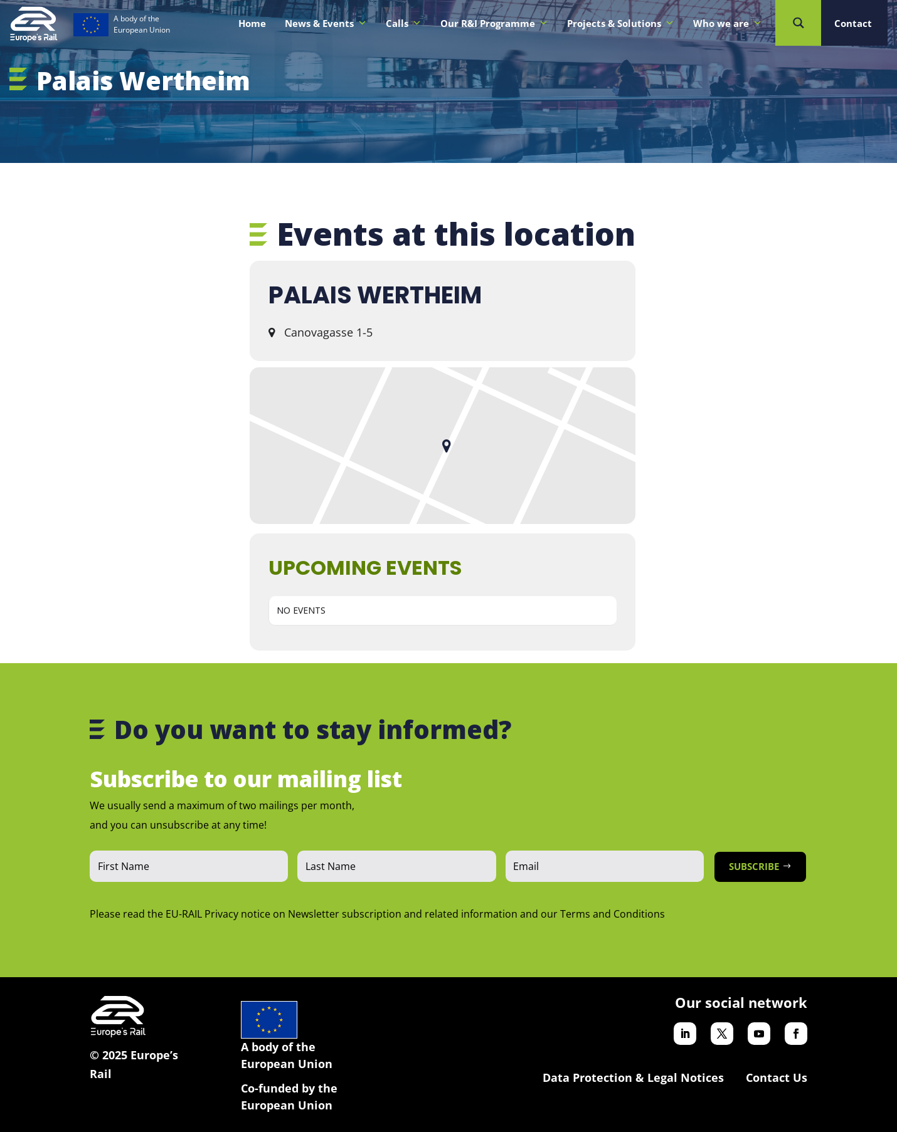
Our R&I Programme (494, 23)
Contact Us (776, 1077)
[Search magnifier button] (798, 23)
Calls (404, 23)
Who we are (727, 23)
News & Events (326, 23)
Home (252, 23)
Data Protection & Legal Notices (633, 1077)
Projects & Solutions (620, 23)
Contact (853, 23)
